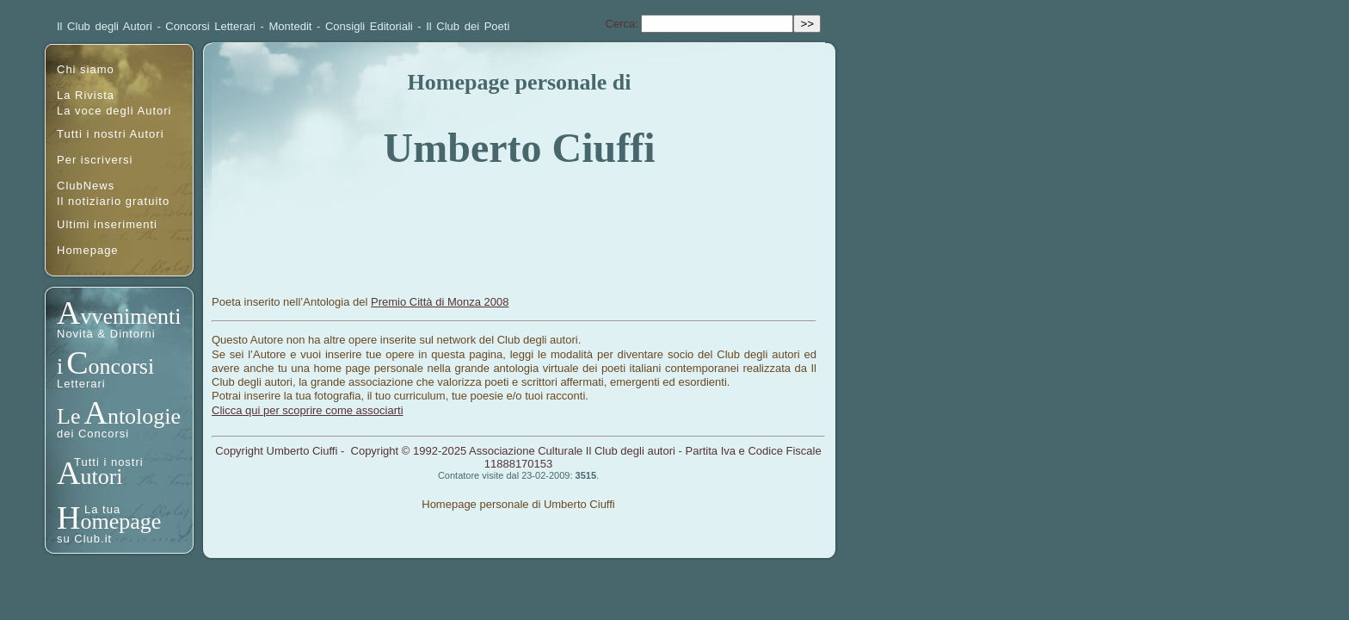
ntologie (144, 416)
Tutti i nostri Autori (110, 133)
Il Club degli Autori (104, 26)
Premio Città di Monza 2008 (439, 301)
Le (68, 416)
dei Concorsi (93, 433)
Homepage (88, 250)
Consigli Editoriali (369, 26)
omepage (120, 521)
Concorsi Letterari (210, 26)
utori (101, 476)
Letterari (81, 383)
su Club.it (84, 538)
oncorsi (122, 366)
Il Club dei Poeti (467, 26)
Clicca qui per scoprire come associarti (307, 410)
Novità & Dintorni (106, 333)
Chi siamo (85, 69)
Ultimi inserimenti (107, 224)
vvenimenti (130, 316)
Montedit (290, 26)
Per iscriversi (94, 159)
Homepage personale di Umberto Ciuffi (518, 504)
